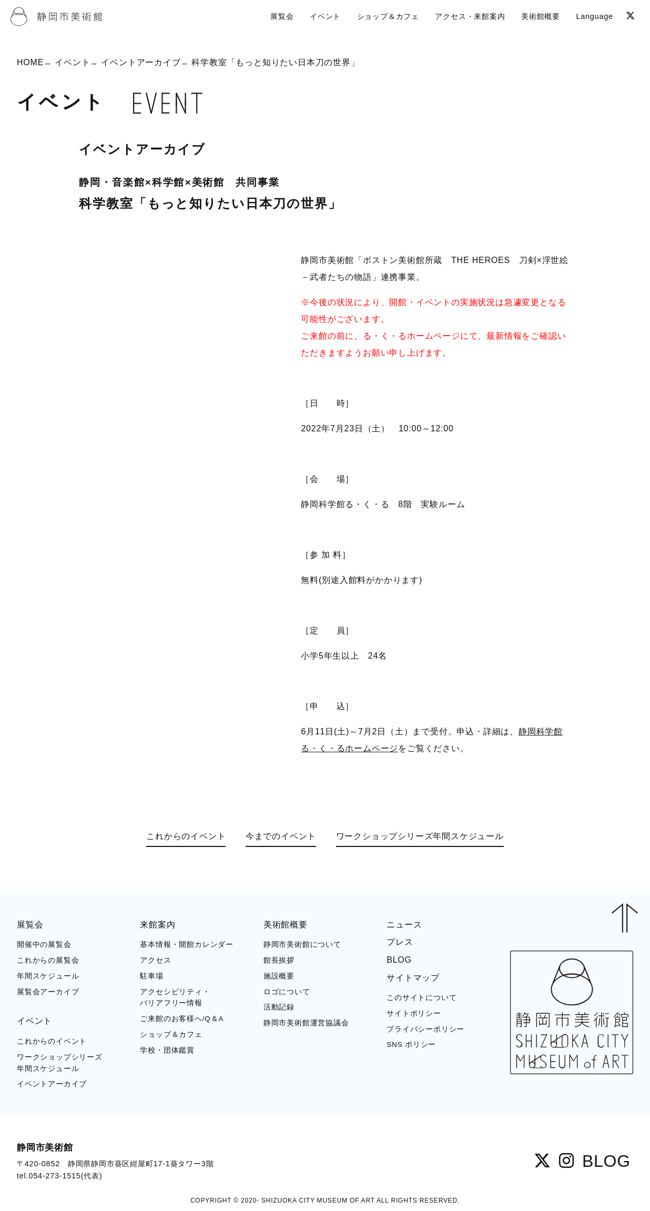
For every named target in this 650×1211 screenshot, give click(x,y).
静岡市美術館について (302, 944)
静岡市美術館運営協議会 (306, 1023)
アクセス (155, 960)
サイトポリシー (414, 1013)
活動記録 (278, 1007)
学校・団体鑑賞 (167, 1050)
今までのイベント (281, 836)
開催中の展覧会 (44, 944)
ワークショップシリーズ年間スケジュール (420, 836)
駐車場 (151, 976)
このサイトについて (421, 998)
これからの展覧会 (48, 960)
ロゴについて (286, 992)
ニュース (404, 924)
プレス (400, 941)
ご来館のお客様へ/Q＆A (182, 1019)
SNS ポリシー (411, 1044)
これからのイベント (186, 836)
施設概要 (278, 976)
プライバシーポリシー (425, 1029)
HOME (30, 62)
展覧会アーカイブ (48, 992)
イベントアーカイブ (140, 62)
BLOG (399, 959)
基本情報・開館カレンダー (186, 944)
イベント (72, 62)
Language (594, 16)
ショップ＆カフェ (171, 1034)
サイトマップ (413, 977)
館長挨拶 (278, 960)
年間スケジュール (48, 976)
